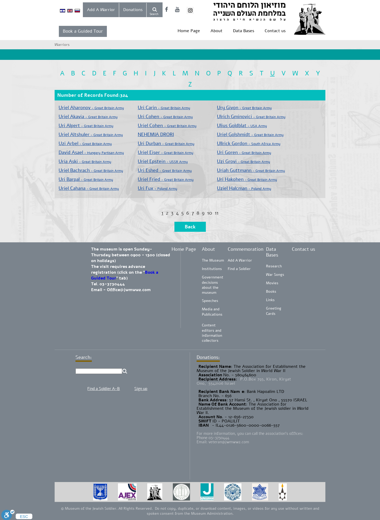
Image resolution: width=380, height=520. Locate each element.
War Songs (275, 274)
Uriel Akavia (88, 116)
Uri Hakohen (247, 179)
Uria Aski (85, 161)
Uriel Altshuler (91, 134)
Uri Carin (164, 107)
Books (271, 291)
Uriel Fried (166, 179)
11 (216, 213)
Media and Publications (212, 312)
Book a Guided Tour (83, 31)
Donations (132, 10)
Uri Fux (157, 188)
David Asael (91, 152)
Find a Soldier (239, 268)
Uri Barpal (86, 179)
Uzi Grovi (243, 161)
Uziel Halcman (244, 188)
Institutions (212, 268)
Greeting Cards (273, 311)
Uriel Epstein (163, 161)
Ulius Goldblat (242, 125)
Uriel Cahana (89, 188)
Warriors (62, 44)
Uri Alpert (86, 125)
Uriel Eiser (165, 152)
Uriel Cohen (167, 125)
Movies (272, 283)
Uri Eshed (165, 170)
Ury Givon (244, 107)
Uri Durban (166, 143)
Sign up (140, 388)
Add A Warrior (101, 10)
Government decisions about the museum (212, 285)
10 (209, 213)
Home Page (189, 31)
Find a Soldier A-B (103, 388)
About (216, 31)
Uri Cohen (165, 116)
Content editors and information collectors (212, 333)
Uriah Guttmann (251, 170)
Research (274, 266)
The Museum (213, 260)
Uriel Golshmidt (250, 134)
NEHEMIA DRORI (156, 134)
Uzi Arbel (85, 143)
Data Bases (243, 31)
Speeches (210, 300)
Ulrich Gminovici (251, 116)
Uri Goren (244, 152)
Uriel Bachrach (91, 170)
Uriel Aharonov (91, 107)
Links (270, 299)
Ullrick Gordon (249, 143)
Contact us (275, 31)
